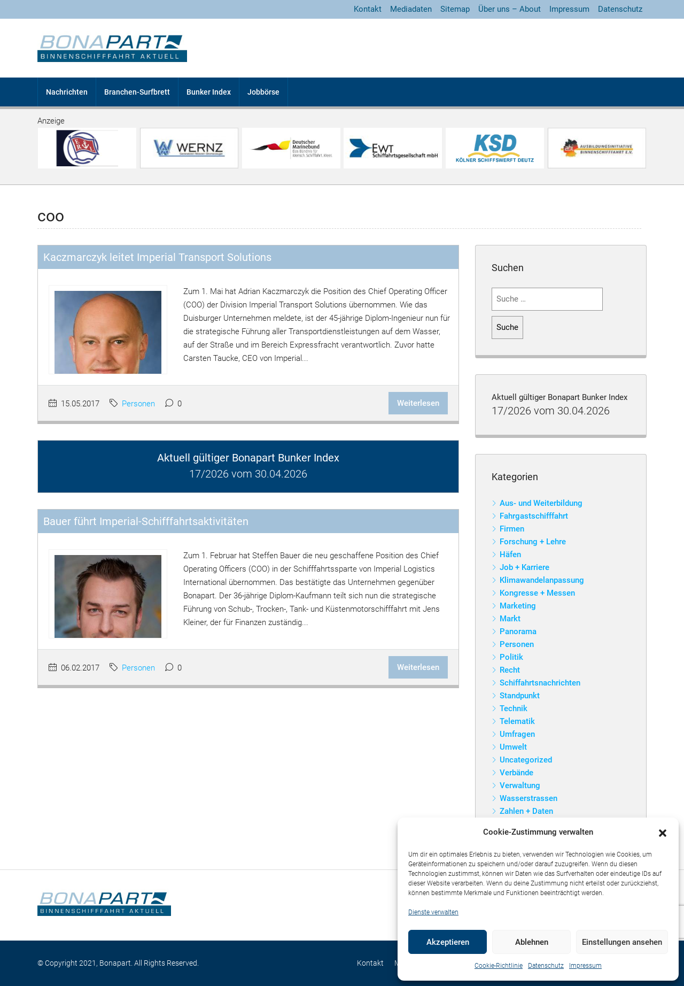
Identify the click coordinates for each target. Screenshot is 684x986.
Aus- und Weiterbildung (541, 503)
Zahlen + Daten (526, 811)
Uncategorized (526, 760)
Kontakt (368, 9)
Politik (511, 657)
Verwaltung (520, 785)
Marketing (518, 606)
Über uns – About (509, 9)
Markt (510, 618)
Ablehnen (531, 942)
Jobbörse (263, 92)
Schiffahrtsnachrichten (540, 683)
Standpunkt (520, 695)
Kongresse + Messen (537, 593)
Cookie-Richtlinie (499, 965)
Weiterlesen (418, 403)
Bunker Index (208, 92)
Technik (513, 708)
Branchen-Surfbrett (137, 92)
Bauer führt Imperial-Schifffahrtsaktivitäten (145, 521)
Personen (138, 404)
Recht (510, 670)
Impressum (585, 965)
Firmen (512, 529)
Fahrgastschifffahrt (534, 516)
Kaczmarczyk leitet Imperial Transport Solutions (157, 257)
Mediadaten (411, 9)
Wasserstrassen (528, 798)
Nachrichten (67, 92)
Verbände (516, 772)
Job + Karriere (524, 567)
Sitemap (455, 9)
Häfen (510, 554)
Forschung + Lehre (533, 541)
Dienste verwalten (433, 912)
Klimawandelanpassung (542, 580)
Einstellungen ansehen (622, 942)
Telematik (517, 721)
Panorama (518, 631)
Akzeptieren (447, 942)
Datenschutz (546, 965)
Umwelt (513, 747)
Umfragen (517, 734)
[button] (662, 832)
